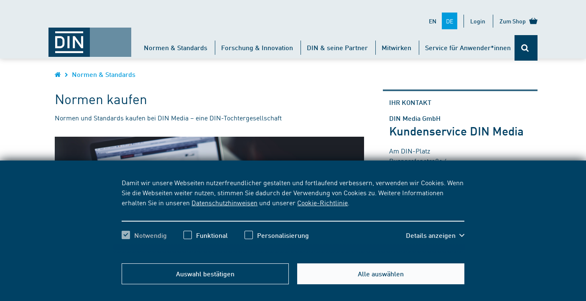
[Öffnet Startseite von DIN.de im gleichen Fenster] (90, 38)
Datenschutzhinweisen (224, 202)
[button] (435, 235)
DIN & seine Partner (337, 47)
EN (432, 21)
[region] (292, 216)
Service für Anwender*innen (468, 47)
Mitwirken (396, 47)
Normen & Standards (175, 47)
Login (477, 21)
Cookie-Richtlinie (322, 202)
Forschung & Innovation (257, 47)
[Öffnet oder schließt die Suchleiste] (526, 48)
